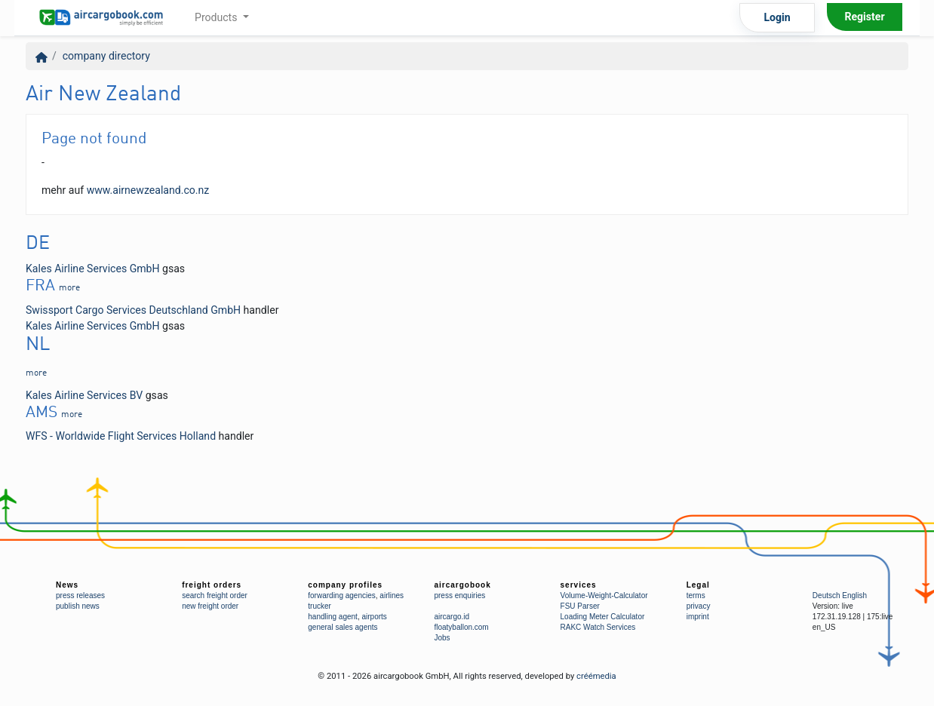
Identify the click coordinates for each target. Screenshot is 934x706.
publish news (78, 606)
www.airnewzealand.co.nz (148, 190)
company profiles (345, 585)
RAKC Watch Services (598, 627)
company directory (106, 56)
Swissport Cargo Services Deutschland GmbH (133, 310)
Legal (698, 585)
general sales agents (342, 627)
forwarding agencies (342, 595)
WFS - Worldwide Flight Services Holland (121, 436)
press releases (80, 595)
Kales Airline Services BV (84, 395)
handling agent (333, 616)
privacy (699, 606)
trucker (319, 606)
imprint (698, 616)
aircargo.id (451, 616)
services (579, 585)
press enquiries (459, 595)
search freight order (214, 595)
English (854, 595)
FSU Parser (580, 606)
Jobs (442, 638)
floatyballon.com (461, 627)
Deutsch (826, 595)
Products (217, 17)
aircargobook (462, 585)
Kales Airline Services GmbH (93, 268)
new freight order (210, 606)
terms (696, 595)
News (67, 585)
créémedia (596, 676)
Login (776, 17)
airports (373, 616)
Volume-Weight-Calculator (604, 595)
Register (864, 17)
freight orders (211, 585)
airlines (391, 595)
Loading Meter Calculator (603, 616)
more (69, 288)
